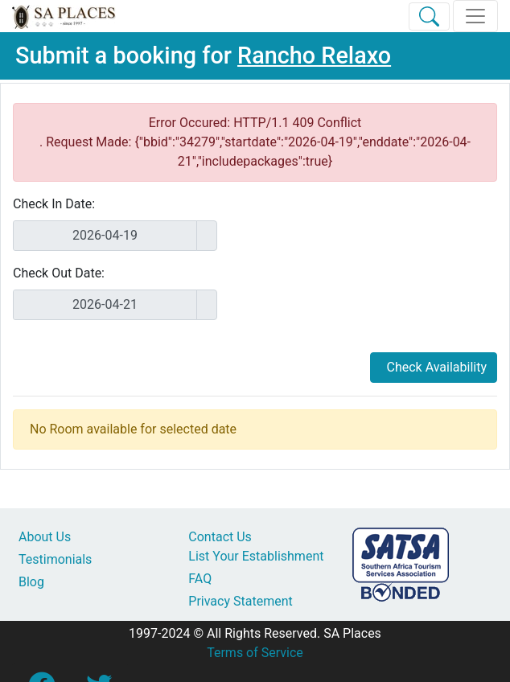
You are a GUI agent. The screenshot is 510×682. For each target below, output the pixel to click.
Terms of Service (255, 652)
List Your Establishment (255, 556)
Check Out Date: (59, 273)
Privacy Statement (240, 601)
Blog (31, 582)
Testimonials (55, 559)
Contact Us (220, 536)
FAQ (200, 578)
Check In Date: (54, 204)
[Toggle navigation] (475, 16)
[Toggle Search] (429, 16)
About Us (45, 536)
